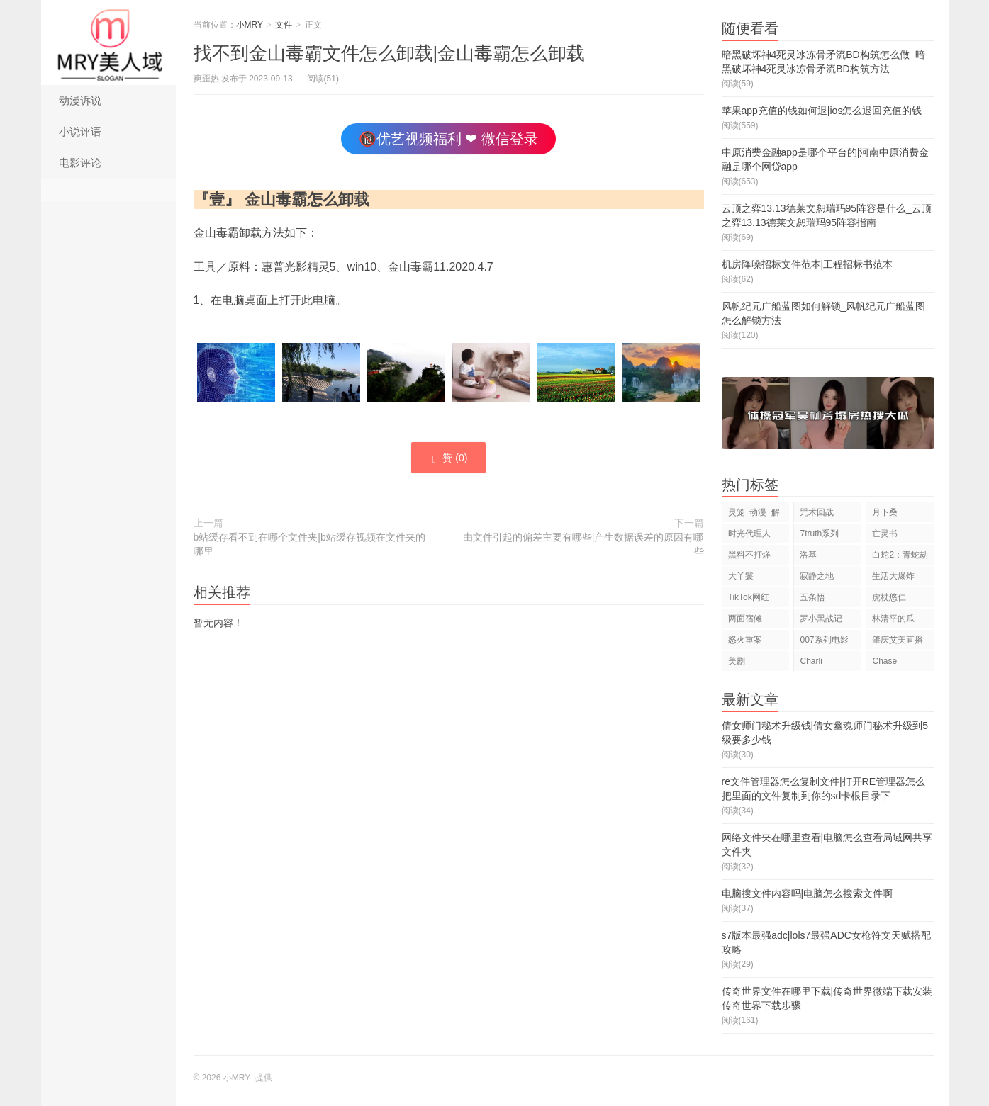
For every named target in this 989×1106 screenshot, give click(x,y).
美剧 (736, 661)
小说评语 (80, 131)
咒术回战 (817, 512)
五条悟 (812, 597)
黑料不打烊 (749, 555)
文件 (283, 25)
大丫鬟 (741, 576)
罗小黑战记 (821, 618)
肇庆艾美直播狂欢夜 (897, 642)
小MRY (108, 42)
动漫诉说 (80, 100)
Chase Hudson (886, 663)
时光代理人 (749, 533)
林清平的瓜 (893, 618)
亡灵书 (885, 533)
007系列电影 (824, 640)
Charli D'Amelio (817, 663)
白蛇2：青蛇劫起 (900, 557)
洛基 (808, 555)
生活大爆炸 (893, 576)
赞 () (448, 458)
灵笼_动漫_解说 (754, 514)
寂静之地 (817, 576)
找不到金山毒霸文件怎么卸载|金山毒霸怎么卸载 (390, 53)
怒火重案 (745, 640)
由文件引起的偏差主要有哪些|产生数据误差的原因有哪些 (583, 544)
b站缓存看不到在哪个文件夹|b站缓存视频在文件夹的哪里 (309, 544)
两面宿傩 (745, 618)
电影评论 (80, 163)
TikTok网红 (748, 597)
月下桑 (885, 512)
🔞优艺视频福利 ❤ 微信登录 (448, 139)
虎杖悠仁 (889, 597)
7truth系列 (819, 533)
